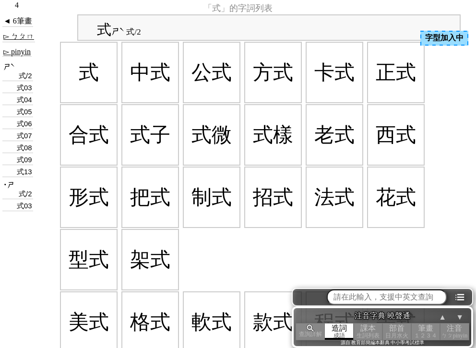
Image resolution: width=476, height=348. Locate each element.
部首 (396, 331)
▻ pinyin (17, 52)
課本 (368, 331)
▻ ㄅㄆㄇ (18, 36)
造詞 (339, 331)
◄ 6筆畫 (17, 21)
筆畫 (425, 331)
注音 (454, 331)
